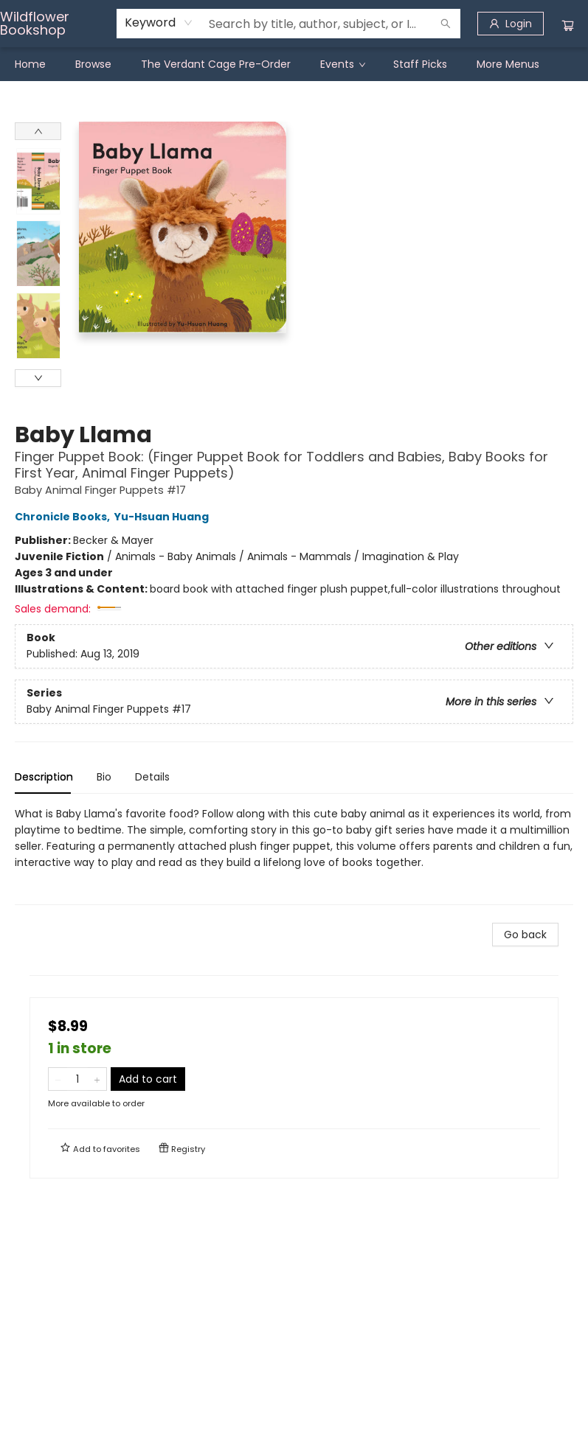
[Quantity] (77, 1079)
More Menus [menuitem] (508, 64)
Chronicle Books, (64, 516)
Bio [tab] (104, 776)
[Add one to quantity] (97, 1079)
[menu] (294, 64)
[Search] (445, 23)
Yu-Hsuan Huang (163, 516)
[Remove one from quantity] (58, 1079)
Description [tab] (44, 776)
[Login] (510, 23)
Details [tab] (152, 776)
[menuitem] (30, 64)
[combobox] (159, 23)
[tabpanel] (294, 855)
